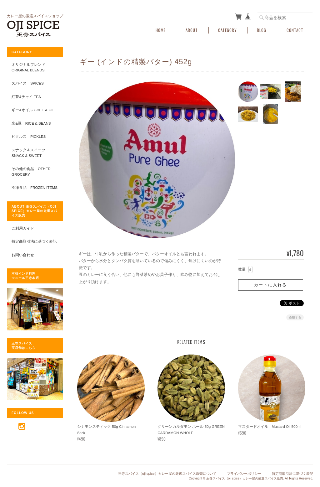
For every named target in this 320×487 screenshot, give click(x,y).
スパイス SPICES (28, 83)
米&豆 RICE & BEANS (31, 123)
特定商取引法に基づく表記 (34, 241)
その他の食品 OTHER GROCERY (31, 171)
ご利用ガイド (23, 228)
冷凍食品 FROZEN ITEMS (35, 187)
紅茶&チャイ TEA (26, 97)
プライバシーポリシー (244, 473)
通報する (295, 317)
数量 (242, 269)
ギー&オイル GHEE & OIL (33, 110)
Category (227, 30)
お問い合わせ (23, 255)
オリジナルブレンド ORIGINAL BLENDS (28, 67)
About (192, 30)
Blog (261, 30)
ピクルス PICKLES (29, 136)
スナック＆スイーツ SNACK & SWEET (30, 153)
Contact (295, 30)
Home (161, 30)
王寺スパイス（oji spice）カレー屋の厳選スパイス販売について (167, 473)
